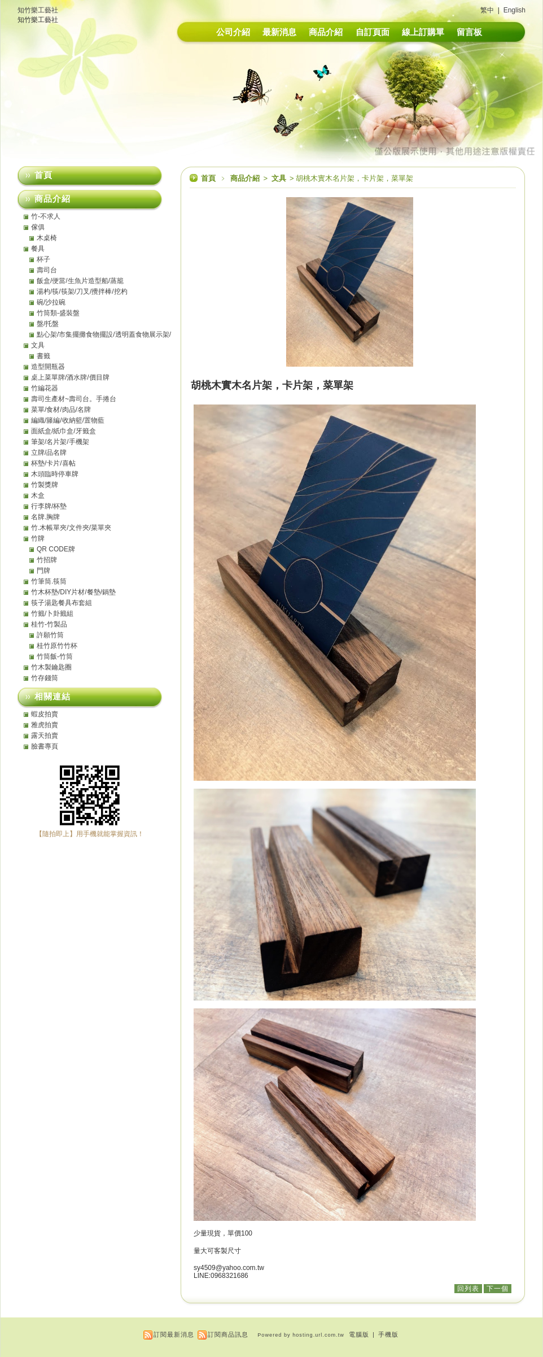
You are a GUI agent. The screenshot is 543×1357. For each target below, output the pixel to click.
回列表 (468, 1289)
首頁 (208, 178)
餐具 (38, 249)
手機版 (388, 1334)
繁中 (487, 10)
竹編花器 (44, 388)
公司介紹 (233, 32)
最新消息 (279, 32)
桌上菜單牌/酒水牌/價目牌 (70, 377)
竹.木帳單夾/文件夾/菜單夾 (71, 528)
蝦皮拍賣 (44, 714)
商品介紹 (326, 32)
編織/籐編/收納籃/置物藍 (67, 420)
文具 (280, 178)
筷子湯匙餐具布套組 (61, 603)
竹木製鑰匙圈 (51, 667)
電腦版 (359, 1334)
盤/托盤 (48, 324)
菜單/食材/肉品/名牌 (61, 410)
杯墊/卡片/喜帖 (53, 463)
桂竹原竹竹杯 (57, 646)
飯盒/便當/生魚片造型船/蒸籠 (80, 281)
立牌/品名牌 (49, 452)
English (514, 10)
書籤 (43, 356)
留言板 (469, 32)
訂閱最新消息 (174, 1334)
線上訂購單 (423, 32)
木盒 (38, 495)
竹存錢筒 (44, 678)
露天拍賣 (44, 736)
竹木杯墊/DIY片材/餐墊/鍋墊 (73, 592)
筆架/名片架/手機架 (60, 442)
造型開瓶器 (48, 367)
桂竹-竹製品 (49, 624)
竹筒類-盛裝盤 (58, 313)
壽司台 (47, 270)
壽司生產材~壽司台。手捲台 (73, 399)
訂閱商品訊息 (228, 1334)
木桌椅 (47, 238)
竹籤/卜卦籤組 (52, 613)
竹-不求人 (45, 216)
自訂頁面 (372, 32)
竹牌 (38, 538)
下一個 (498, 1289)
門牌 (43, 571)
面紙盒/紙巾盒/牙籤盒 (63, 431)
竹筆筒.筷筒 (49, 581)
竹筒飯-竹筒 (55, 656)
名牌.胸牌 (45, 517)
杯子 (43, 259)
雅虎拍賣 (44, 725)
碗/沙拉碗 (51, 302)
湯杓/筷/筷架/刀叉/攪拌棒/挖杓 (82, 291)
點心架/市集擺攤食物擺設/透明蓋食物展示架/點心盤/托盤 (104, 334)
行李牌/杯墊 (49, 506)
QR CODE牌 (56, 549)
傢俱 (38, 227)
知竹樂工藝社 (37, 10)
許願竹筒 (50, 635)
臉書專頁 (44, 746)
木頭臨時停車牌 (54, 474)
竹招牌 (47, 560)
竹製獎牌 (44, 485)
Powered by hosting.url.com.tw (300, 1335)
